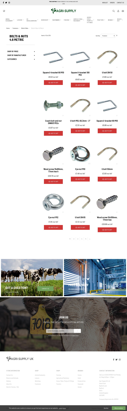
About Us (9, 384)
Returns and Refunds (12, 378)
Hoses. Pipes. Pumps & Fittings (65, 381)
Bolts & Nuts (24, 28)
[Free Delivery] (95, 277)
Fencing (58, 375)
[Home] (4, 11)
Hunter (80, 387)
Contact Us (120, 2)
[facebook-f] (3, 2)
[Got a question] (32, 277)
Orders (112, 2)
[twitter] (6, 2)
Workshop (38, 381)
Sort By (98, 36)
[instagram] (9, 2)
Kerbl (79, 378)
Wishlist (105, 2)
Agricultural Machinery (62, 378)
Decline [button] (106, 408)
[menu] (63, 20)
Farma (79, 375)
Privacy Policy (75, 335)
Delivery (8, 381)
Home (8, 28)
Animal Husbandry (40, 375)
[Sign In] (118, 11)
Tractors (58, 384)
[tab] (20, 51)
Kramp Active (81, 381)
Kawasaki (80, 384)
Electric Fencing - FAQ (12, 387)
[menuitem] (9, 20)
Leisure (37, 378)
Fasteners (15, 28)
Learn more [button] (62, 408)
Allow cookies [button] (118, 408)
